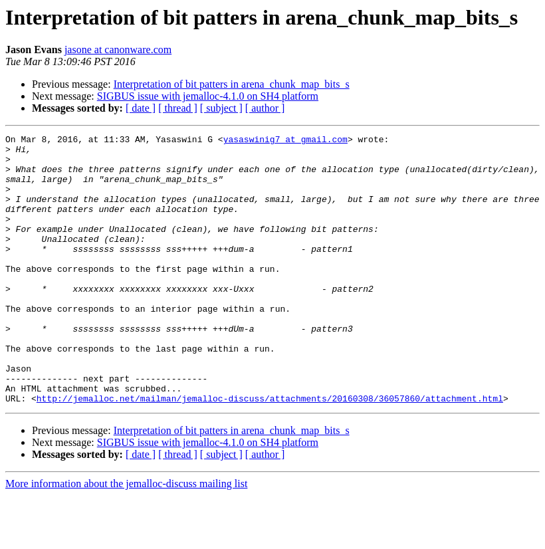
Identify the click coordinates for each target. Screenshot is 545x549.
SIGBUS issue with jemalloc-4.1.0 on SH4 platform (207, 96)
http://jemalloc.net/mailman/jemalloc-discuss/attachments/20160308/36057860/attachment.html (270, 452)
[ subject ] (221, 108)
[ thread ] (177, 108)
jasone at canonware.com (117, 49)
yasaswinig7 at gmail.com (285, 141)
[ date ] (141, 108)
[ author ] (265, 108)
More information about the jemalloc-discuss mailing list (126, 537)
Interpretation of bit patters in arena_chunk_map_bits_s (232, 84)
